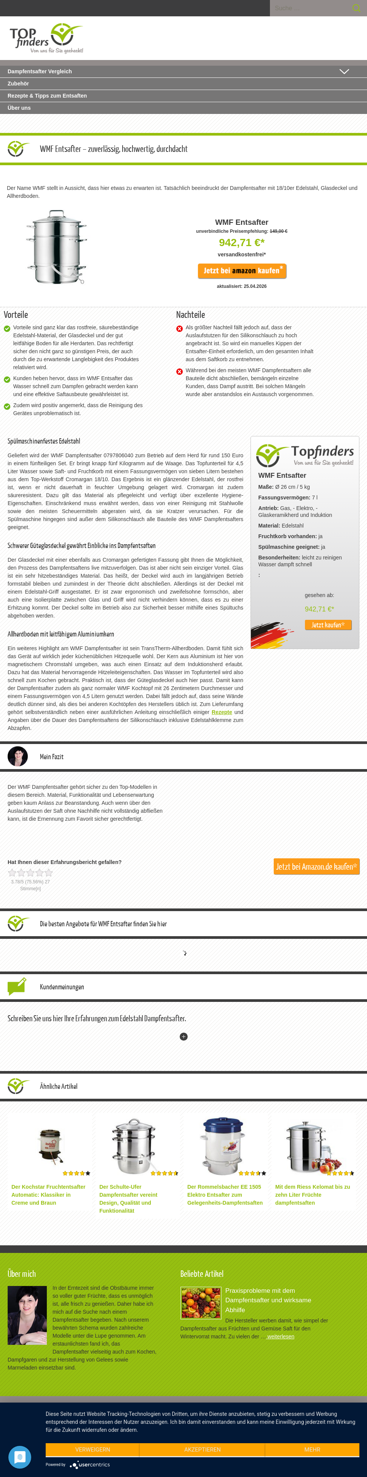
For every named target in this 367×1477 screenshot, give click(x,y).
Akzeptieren (202, 1449)
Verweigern (92, 1449)
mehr (313, 1449)
